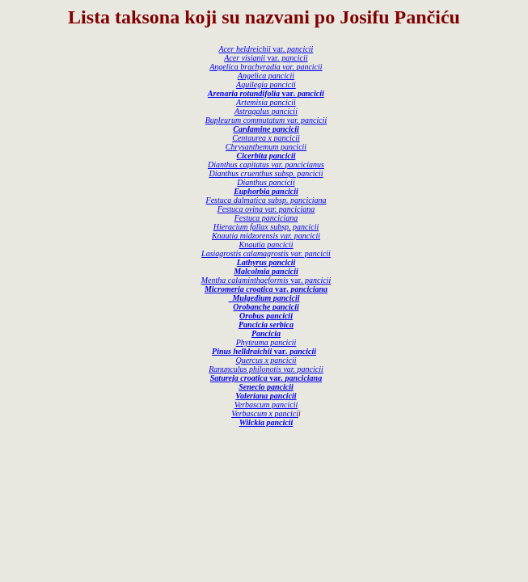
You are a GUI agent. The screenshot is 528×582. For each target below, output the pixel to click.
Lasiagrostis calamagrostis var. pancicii (266, 253)
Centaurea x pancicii (266, 137)
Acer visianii (245, 57)
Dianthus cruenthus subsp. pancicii (266, 173)
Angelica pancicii (266, 75)
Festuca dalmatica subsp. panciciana (266, 200)
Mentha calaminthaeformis (246, 280)
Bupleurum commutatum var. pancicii (266, 120)
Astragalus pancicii (266, 111)
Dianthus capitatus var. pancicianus (266, 164)
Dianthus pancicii (265, 182)
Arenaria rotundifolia (245, 93)
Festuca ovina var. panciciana (266, 209)
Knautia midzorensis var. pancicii (266, 235)
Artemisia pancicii (266, 102)
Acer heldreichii (246, 48)
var (292, 48)
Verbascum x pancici (264, 413)
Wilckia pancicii (266, 422)
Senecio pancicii (266, 386)
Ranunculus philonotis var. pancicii (266, 369)
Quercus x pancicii (265, 360)
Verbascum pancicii (266, 404)
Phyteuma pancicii (266, 342)
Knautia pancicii (266, 244)
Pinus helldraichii (243, 351)
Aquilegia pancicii (266, 84)
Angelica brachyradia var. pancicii (265, 66)
